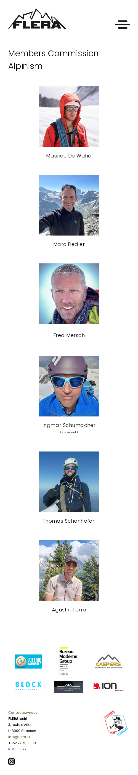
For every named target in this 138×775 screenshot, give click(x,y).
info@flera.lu (19, 736)
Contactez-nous (23, 712)
